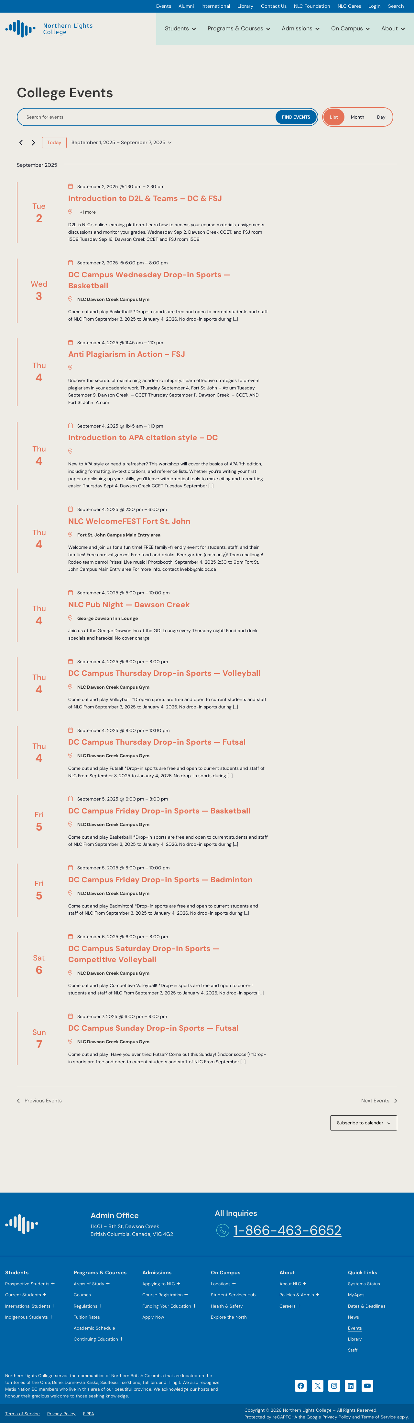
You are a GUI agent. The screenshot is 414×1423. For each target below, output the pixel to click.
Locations (221, 1284)
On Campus (347, 28)
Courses (82, 1295)
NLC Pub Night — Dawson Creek (129, 605)
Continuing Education (96, 1339)
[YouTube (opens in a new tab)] (367, 1386)
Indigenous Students (26, 1317)
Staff (353, 1350)
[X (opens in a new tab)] (317, 1386)
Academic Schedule (94, 1328)
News (353, 1317)
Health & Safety (227, 1306)
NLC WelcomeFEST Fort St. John (129, 521)
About (389, 28)
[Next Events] (33, 142)
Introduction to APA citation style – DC (143, 437)
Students (177, 28)
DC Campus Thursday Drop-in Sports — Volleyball (164, 673)
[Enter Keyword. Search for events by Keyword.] (147, 117)
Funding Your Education (166, 1306)
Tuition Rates (87, 1317)
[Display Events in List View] (334, 117)
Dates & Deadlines (367, 1306)
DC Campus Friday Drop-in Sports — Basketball (159, 811)
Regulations (85, 1306)
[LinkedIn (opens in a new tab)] (350, 1386)
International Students (27, 1306)
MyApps (356, 1295)
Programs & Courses (235, 28)
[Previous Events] (21, 142)
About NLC (290, 1284)
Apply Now (153, 1317)
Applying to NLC (158, 1284)
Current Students (23, 1295)
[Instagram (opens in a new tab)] (334, 1386)
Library (355, 1339)
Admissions (297, 28)
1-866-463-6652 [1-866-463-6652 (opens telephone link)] (288, 1230)
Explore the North (229, 1317)
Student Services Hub (233, 1295)
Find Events (296, 117)
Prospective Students (27, 1284)
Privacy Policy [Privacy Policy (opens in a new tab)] (336, 1417)
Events (355, 1328)
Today (54, 142)
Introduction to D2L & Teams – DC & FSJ (145, 198)
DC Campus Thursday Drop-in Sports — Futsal (157, 742)
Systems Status (364, 1284)
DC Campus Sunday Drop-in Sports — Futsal (153, 1028)
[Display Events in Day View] (381, 117)
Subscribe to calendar (360, 1123)
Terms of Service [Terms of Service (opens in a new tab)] (378, 1417)
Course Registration (162, 1295)
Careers (287, 1306)
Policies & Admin (296, 1295)
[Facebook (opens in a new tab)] (301, 1386)
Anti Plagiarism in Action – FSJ (126, 354)
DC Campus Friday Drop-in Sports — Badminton (160, 880)
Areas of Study (89, 1284)
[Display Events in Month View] (357, 117)
